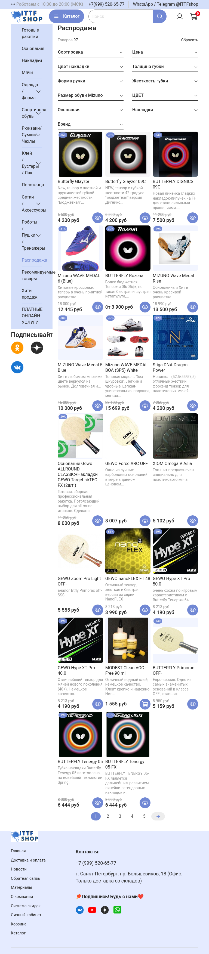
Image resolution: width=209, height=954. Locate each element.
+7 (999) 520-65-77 (96, 863)
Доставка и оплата (28, 860)
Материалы (21, 887)
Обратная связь (25, 878)
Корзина (18, 924)
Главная (18, 851)
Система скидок (26, 906)
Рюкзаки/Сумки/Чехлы (27, 135)
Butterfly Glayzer (73, 181)
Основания (27, 48)
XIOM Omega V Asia (172, 463)
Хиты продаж (29, 294)
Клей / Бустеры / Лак (27, 163)
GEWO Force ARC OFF (126, 463)
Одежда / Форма (27, 91)
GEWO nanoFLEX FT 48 (127, 578)
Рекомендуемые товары (32, 275)
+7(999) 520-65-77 (107, 4)
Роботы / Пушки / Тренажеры (27, 235)
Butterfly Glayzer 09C (125, 181)
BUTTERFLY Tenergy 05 (80, 761)
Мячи (27, 72)
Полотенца (32, 184)
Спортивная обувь (27, 113)
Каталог (66, 16)
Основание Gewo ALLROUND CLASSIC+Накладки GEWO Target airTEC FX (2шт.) (78, 474)
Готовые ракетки (30, 33)
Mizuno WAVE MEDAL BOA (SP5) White (126, 367)
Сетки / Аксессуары (27, 203)
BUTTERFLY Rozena (124, 275)
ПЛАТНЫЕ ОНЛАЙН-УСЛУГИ (32, 316)
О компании (22, 896)
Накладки (27, 60)
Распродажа (32, 260)
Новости (19, 869)
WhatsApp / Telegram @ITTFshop (165, 4)
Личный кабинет (26, 915)
